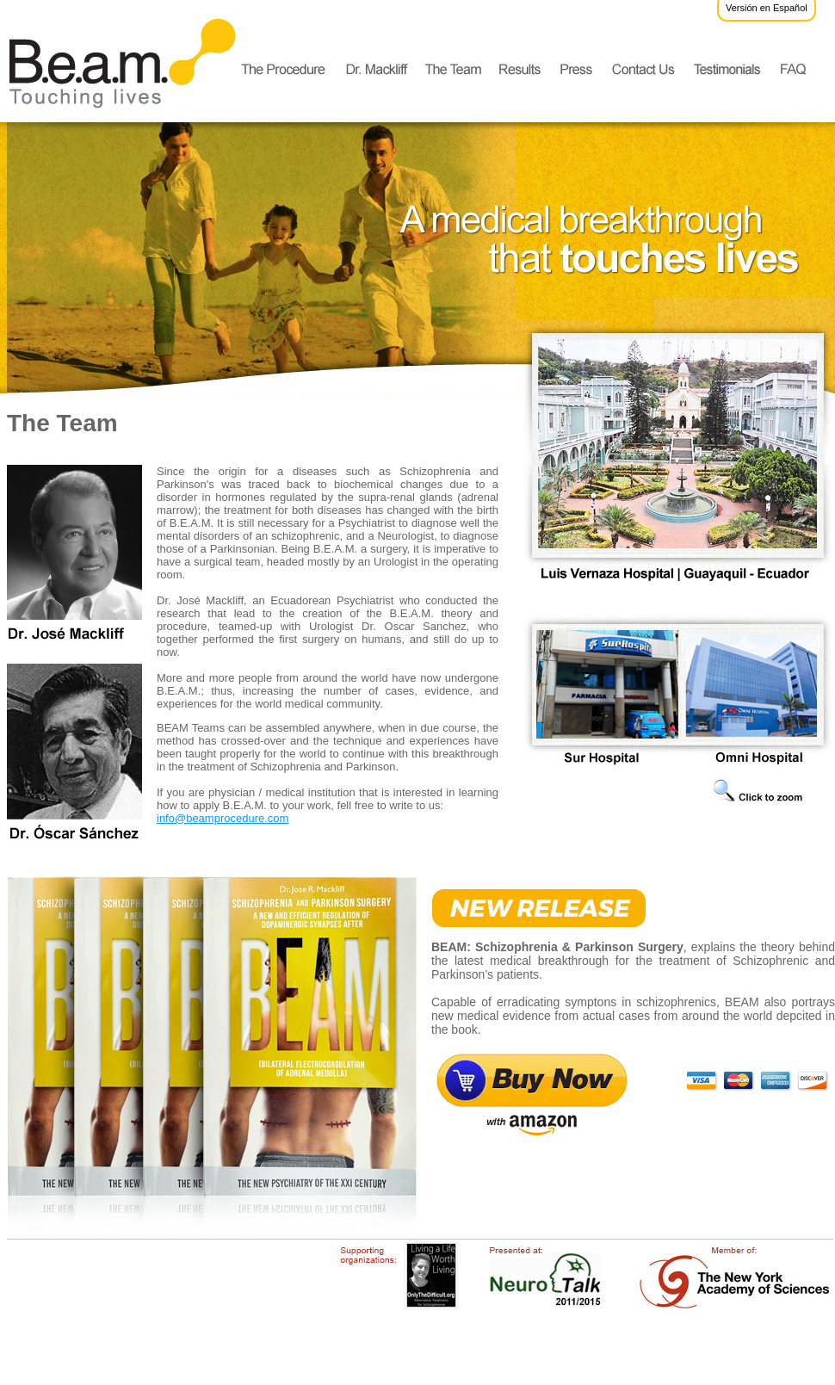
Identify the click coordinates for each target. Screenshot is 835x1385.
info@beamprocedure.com (222, 818)
